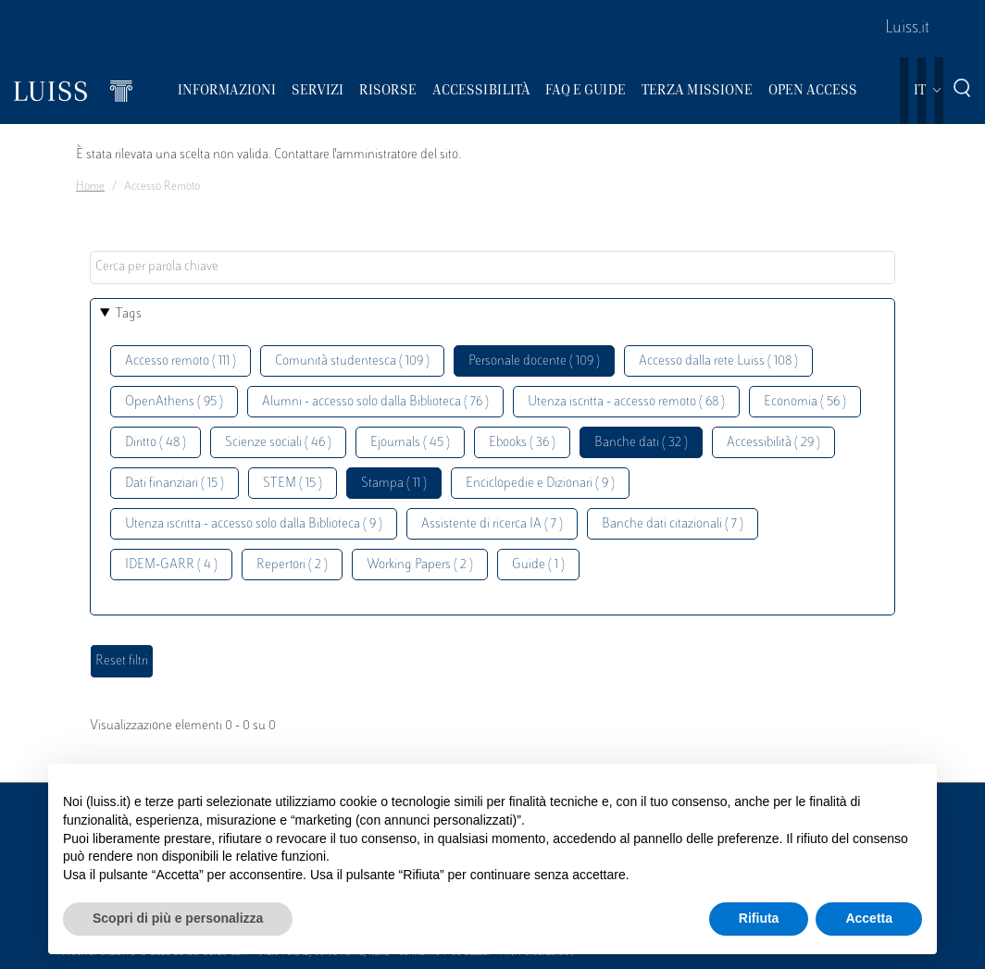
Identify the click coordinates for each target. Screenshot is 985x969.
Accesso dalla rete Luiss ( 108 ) (718, 361)
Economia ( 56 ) (805, 402)
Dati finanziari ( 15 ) (174, 484)
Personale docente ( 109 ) (534, 361)
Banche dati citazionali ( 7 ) (672, 524)
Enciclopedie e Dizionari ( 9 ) (540, 484)
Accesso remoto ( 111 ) (180, 361)
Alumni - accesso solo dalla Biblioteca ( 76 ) (375, 402)
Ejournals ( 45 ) (410, 443)
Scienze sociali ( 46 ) (278, 443)
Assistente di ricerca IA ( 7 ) (492, 524)
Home (90, 187)
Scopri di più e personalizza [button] (178, 918)
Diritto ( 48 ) (155, 443)
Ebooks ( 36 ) (522, 443)
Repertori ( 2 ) (292, 565)
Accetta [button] (868, 918)
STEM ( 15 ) (292, 484)
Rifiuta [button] (759, 918)
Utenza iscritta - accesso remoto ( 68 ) (626, 402)
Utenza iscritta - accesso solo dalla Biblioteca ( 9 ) (253, 524)
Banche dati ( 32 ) (641, 443)
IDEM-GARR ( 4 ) (171, 565)
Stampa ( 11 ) (394, 484)
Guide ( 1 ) (538, 565)
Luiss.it (907, 28)
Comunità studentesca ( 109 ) (352, 361)
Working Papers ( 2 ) (420, 565)
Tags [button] (129, 314)
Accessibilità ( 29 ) (773, 443)
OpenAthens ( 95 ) (174, 402)
